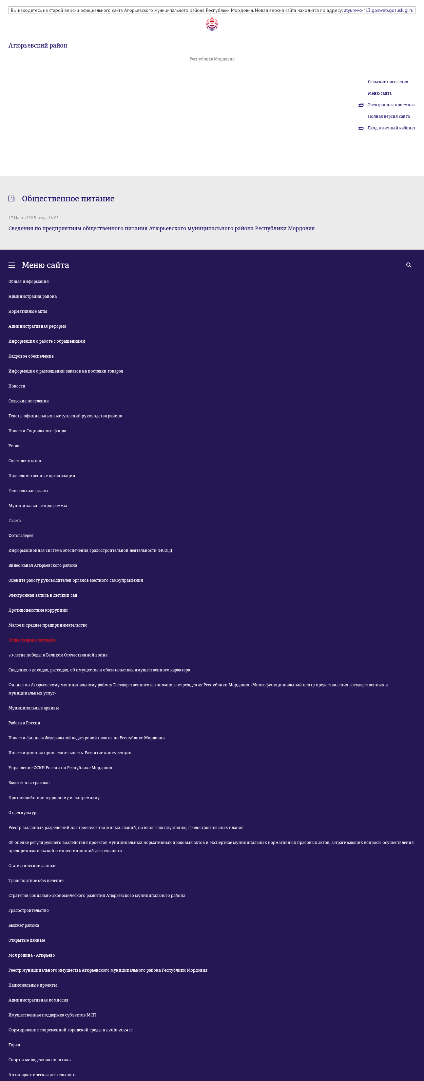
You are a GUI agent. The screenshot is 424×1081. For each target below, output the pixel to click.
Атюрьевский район (37, 45)
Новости (16, 386)
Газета (14, 520)
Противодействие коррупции (38, 610)
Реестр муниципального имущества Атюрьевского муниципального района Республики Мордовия (108, 970)
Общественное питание (32, 640)
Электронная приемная (391, 105)
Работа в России (24, 723)
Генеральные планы (28, 490)
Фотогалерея (21, 535)
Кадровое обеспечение (31, 356)
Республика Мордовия (212, 59)
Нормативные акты (27, 311)
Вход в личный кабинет (392, 128)
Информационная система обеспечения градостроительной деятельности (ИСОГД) (91, 550)
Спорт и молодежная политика (39, 1060)
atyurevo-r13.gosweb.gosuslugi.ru (378, 10)
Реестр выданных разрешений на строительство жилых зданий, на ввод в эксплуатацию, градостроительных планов (126, 827)
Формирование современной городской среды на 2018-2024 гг (70, 1030)
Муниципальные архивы (33, 708)
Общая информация (28, 281)
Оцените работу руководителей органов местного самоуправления (75, 580)
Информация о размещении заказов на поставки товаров (65, 371)
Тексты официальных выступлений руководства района (65, 416)
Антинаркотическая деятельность (42, 1075)
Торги (14, 1045)
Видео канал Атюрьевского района (42, 565)
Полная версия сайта (389, 116)
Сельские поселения (388, 81)
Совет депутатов (24, 460)
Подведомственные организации (41, 475)
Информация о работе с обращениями (46, 341)
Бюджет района (23, 925)
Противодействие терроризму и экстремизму (54, 797)
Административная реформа (37, 326)
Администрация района (32, 296)
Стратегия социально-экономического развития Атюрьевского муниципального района (96, 895)
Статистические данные (32, 865)
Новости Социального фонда (37, 431)
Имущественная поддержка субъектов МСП (52, 1015)
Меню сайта (379, 93)
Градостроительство (28, 910)
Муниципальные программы (37, 505)
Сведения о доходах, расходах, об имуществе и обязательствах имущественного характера (99, 670)
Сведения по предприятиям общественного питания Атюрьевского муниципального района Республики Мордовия (161, 228)
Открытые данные (26, 940)
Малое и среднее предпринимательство (48, 625)
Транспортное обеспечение (35, 880)
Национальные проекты (32, 985)
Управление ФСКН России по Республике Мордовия (60, 767)
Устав (13, 446)
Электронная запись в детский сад (42, 595)
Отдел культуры (24, 812)
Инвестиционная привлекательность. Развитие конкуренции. (70, 753)
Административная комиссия (38, 1000)
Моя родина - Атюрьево (31, 955)
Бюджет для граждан (29, 782)
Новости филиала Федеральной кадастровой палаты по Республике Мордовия (86, 738)
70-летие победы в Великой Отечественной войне (58, 655)
